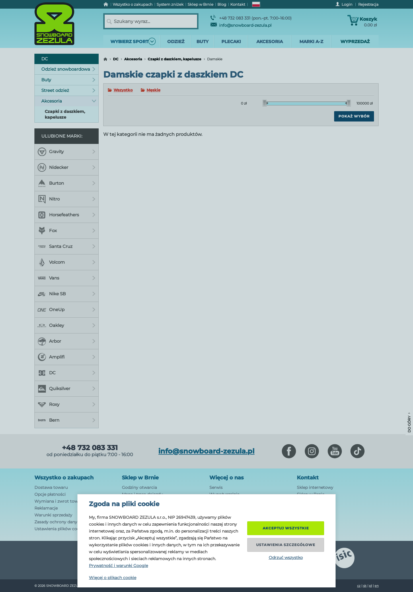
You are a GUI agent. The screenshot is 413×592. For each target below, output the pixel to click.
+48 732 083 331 (90, 447)
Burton (67, 183)
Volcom (67, 262)
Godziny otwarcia (139, 487)
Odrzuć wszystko (286, 557)
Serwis (216, 487)
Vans (67, 278)
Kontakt (308, 478)
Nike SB (67, 294)
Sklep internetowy (315, 487)
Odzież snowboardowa (68, 69)
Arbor (67, 341)
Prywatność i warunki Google (118, 565)
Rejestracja (368, 4)
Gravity (67, 151)
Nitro (67, 199)
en (377, 586)
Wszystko (123, 90)
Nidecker (67, 167)
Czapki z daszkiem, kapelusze (174, 59)
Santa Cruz (67, 246)
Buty (68, 79)
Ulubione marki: (61, 136)
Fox (67, 230)
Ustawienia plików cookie (59, 528)
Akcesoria (133, 59)
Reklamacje (46, 508)
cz (359, 586)
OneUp (67, 309)
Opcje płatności (50, 494)
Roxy (67, 404)
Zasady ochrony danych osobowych (70, 521)
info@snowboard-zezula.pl (241, 25)
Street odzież (68, 90)
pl (370, 586)
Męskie (153, 90)
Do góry (409, 423)
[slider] (265, 103)
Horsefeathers (67, 215)
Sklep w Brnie (140, 478)
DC (115, 59)
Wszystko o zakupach (63, 478)
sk (365, 586)
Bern (67, 420)
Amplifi (67, 357)
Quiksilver (67, 388)
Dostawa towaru (51, 487)
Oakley (67, 325)
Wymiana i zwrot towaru (59, 501)
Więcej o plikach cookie (112, 577)
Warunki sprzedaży (53, 515)
